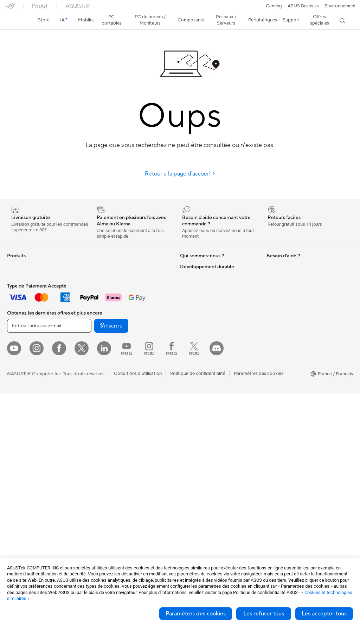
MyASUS (275, 275)
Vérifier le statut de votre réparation (217, 418)
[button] (9, 8)
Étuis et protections (112, 450)
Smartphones (21, 265)
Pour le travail (21, 318)
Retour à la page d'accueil (180, 161)
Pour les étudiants (25, 339)
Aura (271, 286)
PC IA (272, 254)
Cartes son (103, 270)
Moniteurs (17, 371)
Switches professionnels (117, 355)
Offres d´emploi (196, 296)
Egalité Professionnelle (203, 317)
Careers (188, 307)
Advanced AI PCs (284, 265)
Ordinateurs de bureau (30, 402)
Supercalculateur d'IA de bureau (125, 365)
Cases (13, 466)
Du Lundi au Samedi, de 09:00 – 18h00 (212, 383)
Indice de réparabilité (288, 328)
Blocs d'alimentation (28, 498)
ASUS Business (195, 265)
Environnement (282, 349)
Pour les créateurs (25, 328)
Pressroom (191, 349)
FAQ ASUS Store (198, 397)
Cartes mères (21, 455)
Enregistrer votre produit (206, 407)
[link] (180, 8)
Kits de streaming (110, 429)
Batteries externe (110, 481)
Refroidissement (24, 477)
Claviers (100, 397)
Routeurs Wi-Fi (107, 323)
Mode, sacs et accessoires (119, 439)
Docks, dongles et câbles (118, 471)
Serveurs (101, 376)
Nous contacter (196, 370)
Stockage (102, 291)
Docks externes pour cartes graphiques (120, 257)
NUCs (13, 413)
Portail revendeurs (199, 328)
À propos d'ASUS (198, 254)
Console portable (25, 286)
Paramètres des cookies (196, 613)
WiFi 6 (98, 313)
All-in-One (17, 392)
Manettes (102, 503)
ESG (271, 339)
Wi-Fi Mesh (104, 334)
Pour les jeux (20, 349)
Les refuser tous (263, 613)
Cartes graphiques (26, 487)
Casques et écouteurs (114, 418)
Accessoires (19, 275)
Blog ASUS (191, 275)
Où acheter (192, 286)
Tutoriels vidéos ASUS (203, 428)
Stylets (99, 492)
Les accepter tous (324, 613)
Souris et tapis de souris (116, 408)
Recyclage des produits (290, 318)
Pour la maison (22, 307)
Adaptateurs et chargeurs (119, 460)
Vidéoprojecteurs (25, 381)
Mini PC (15, 424)
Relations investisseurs (203, 338)
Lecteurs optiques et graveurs (123, 281)
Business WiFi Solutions (116, 344)
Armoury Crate (282, 296)
